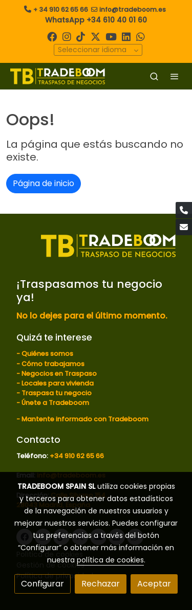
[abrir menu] (174, 76)
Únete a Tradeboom (55, 402)
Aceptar (154, 584)
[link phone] (184, 210)
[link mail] (184, 227)
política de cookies (110, 560)
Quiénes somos (47, 353)
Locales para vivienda (58, 383)
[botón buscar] (154, 76)
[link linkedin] (126, 36)
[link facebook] (52, 36)
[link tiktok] (80, 36)
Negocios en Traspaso (58, 373)
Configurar (42, 584)
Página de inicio (43, 183)
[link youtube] (111, 36)
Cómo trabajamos (53, 363)
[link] (57, 76)
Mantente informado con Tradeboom (85, 419)
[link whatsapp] (140, 36)
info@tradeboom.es (132, 9)
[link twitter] (95, 36)
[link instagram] (66, 36)
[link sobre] (96, 252)
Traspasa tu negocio (57, 393)
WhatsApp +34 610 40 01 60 (96, 20)
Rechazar (100, 584)
